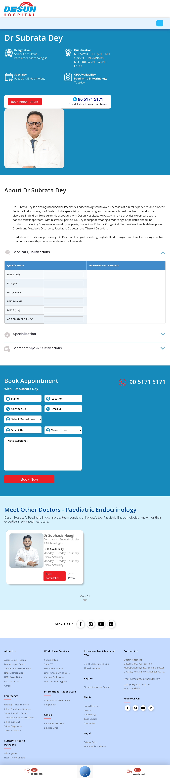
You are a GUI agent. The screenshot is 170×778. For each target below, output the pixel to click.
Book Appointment (24, 102)
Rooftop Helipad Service (16, 705)
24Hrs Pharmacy (12, 731)
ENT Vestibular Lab (53, 669)
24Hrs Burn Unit (12, 722)
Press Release (91, 706)
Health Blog (89, 715)
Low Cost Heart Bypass (55, 682)
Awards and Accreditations (17, 669)
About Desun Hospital (15, 660)
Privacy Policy (91, 742)
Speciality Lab (51, 660)
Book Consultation (52, 576)
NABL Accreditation (13, 677)
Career (7, 686)
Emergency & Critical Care (57, 673)
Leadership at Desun (14, 664)
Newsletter (89, 723)
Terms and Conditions (95, 747)
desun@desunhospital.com (145, 679)
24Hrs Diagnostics (13, 726)
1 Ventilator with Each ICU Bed (19, 718)
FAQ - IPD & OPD (12, 682)
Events (87, 710)
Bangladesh (50, 705)
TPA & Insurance (92, 668)
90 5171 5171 (90, 99)
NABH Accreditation (14, 673)
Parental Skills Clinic (54, 724)
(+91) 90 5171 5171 (139, 685)
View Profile (72, 577)
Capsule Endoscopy (54, 677)
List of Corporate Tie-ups (96, 664)
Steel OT (48, 664)
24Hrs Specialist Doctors (16, 713)
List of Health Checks (14, 758)
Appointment (139, 774)
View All (85, 597)
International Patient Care (57, 700)
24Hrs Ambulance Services (17, 709)
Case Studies (90, 719)
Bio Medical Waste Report (97, 687)
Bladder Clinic (51, 728)
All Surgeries (10, 753)
